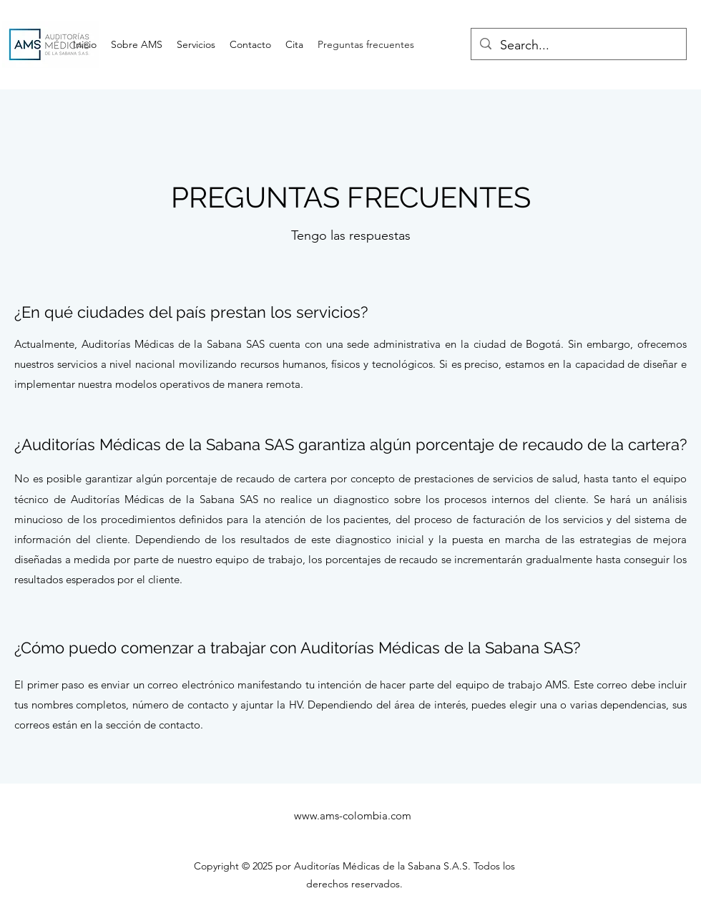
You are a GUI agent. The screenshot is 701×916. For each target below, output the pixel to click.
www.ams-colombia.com (352, 815)
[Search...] (578, 46)
